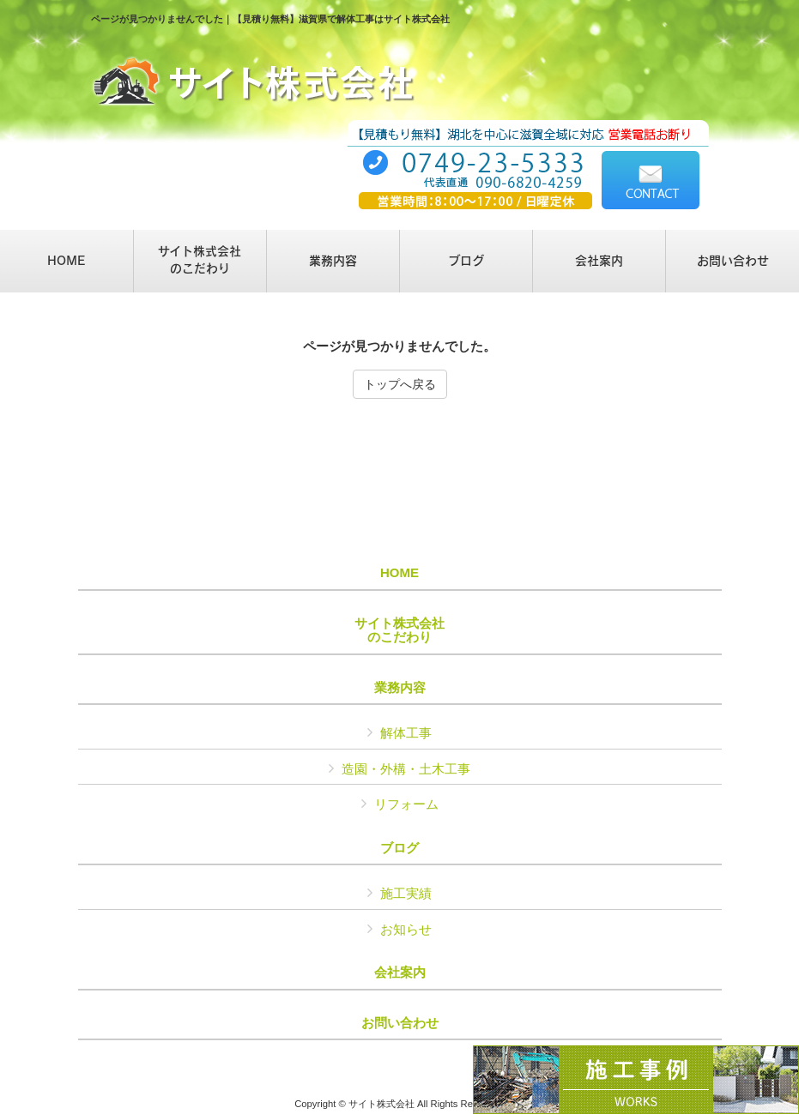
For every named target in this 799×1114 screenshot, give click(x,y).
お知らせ (406, 929)
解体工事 (406, 733)
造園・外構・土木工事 (406, 769)
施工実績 (406, 893)
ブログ (399, 848)
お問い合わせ (400, 1023)
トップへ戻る (400, 384)
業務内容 (400, 688)
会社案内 (400, 972)
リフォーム (406, 804)
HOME (399, 573)
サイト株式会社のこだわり (399, 631)
